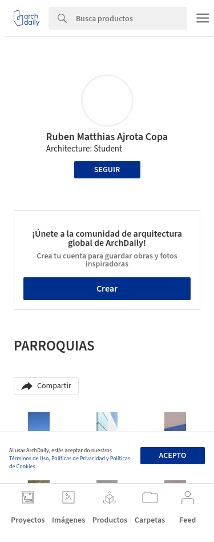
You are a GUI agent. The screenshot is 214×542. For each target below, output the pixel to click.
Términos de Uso (29, 459)
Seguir (107, 170)
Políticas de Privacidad (78, 459)
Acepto (172, 455)
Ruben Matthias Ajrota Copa (107, 137)
